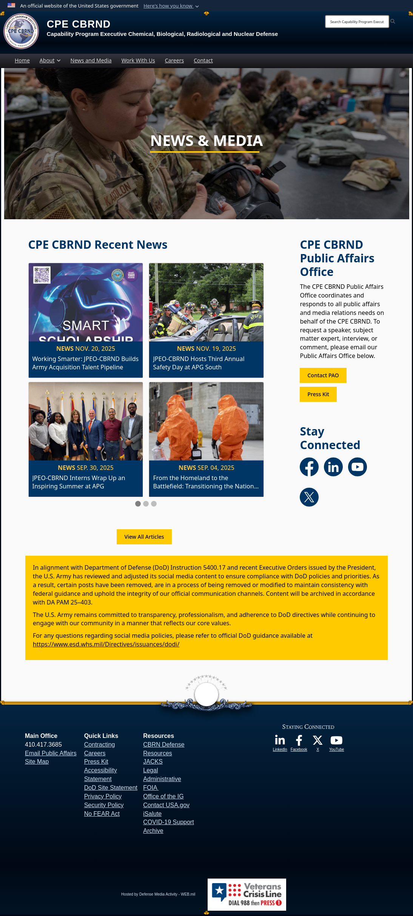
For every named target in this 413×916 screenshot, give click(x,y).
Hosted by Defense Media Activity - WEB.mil (158, 896)
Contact (203, 61)
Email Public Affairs (51, 754)
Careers (174, 61)
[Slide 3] (154, 505)
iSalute (152, 815)
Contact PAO (323, 376)
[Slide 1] (138, 505)
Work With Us (138, 61)
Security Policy (104, 806)
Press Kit (318, 395)
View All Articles (144, 538)
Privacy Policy (103, 797)
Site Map (37, 763)
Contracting (99, 745)
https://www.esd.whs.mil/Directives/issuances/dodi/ (106, 646)
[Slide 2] (146, 505)
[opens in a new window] (280, 744)
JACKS (153, 763)
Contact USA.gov (166, 806)
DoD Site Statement (110, 789)
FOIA (150, 789)
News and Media (91, 61)
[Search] (357, 21)
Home (22, 61)
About (50, 61)
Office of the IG (163, 797)
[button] (171, 6)
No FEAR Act (102, 815)
